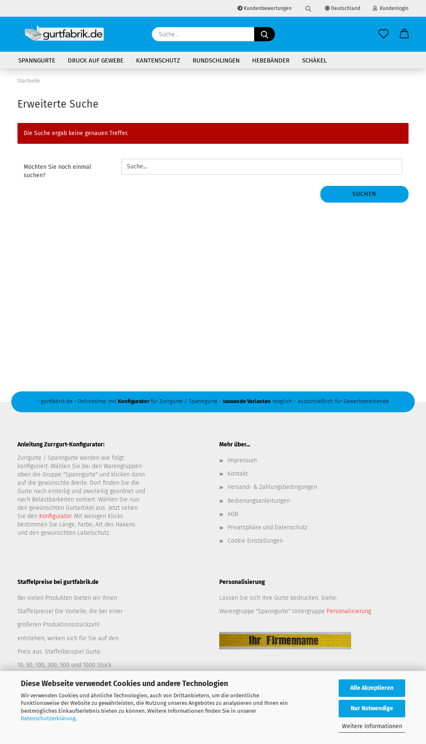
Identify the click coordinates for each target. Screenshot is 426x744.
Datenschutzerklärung (48, 718)
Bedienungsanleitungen (259, 500)
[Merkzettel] (383, 34)
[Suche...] (264, 34)
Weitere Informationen (372, 726)
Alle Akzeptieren (372, 687)
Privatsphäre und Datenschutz (267, 527)
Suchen (364, 194)
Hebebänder (271, 60)
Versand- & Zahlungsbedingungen (272, 487)
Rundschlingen (216, 60)
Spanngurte (36, 60)
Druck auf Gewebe (96, 60)
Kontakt (238, 473)
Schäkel (314, 60)
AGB (233, 514)
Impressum (242, 460)
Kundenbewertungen (265, 8)
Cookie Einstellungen (255, 540)
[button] (404, 34)
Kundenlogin (391, 8)
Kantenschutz (158, 60)
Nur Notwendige (372, 708)
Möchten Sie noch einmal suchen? (57, 171)
